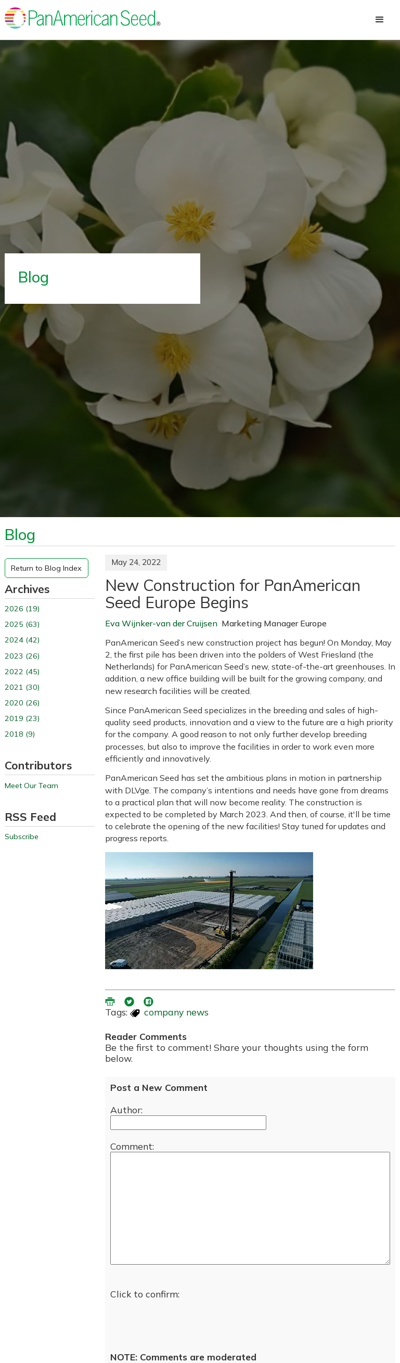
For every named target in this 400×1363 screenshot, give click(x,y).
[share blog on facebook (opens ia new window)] (149, 1000)
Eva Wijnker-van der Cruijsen (161, 623)
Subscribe (21, 836)
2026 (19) (22, 609)
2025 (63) (22, 624)
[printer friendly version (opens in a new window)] (111, 1000)
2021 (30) (22, 687)
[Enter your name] (188, 1122)
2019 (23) (22, 718)
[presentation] (189, 1320)
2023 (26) (22, 656)
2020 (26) (22, 703)
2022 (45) (22, 671)
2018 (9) (20, 734)
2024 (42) (22, 640)
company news (176, 1012)
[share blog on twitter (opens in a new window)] (130, 1000)
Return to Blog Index (46, 568)
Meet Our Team (31, 785)
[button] (379, 19)
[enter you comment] (250, 1208)
